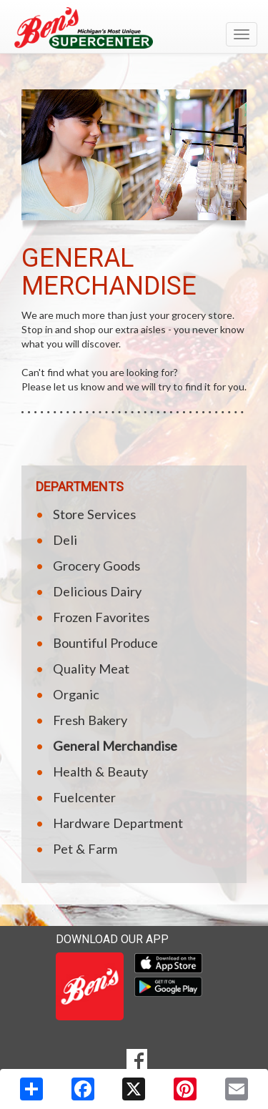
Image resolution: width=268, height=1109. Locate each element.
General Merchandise (115, 746)
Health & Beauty (100, 771)
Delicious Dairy (97, 591)
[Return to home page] (134, 28)
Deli (65, 540)
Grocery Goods (96, 565)
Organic (76, 694)
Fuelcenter (84, 797)
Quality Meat (91, 668)
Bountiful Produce (105, 643)
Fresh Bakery (90, 720)
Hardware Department (118, 823)
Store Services (94, 514)
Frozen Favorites (101, 617)
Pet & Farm (85, 849)
